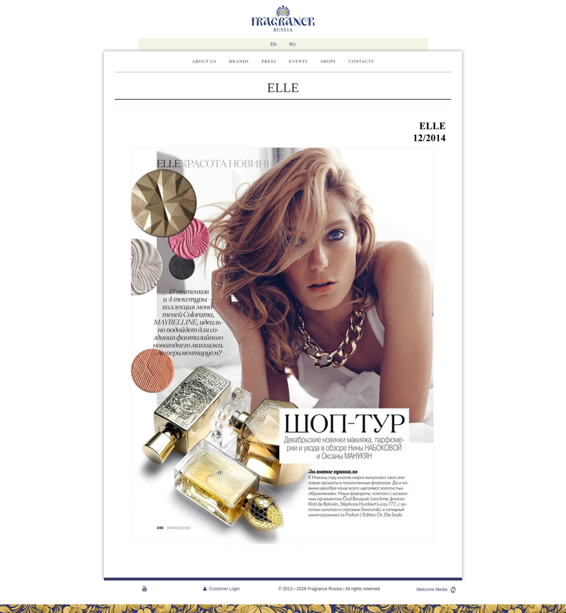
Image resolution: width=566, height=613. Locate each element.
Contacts (361, 61)
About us (204, 61)
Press (269, 61)
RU (292, 44)
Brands (239, 61)
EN (273, 44)
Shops (328, 61)
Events (298, 61)
